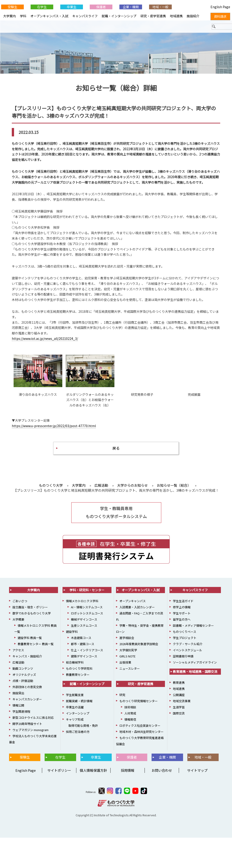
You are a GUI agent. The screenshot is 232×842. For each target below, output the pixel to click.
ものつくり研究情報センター (138, 705)
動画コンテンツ (22, 673)
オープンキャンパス (132, 605)
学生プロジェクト (184, 642)
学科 (23, 16)
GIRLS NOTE (127, 660)
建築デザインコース (84, 660)
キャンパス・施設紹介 (27, 660)
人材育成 (130, 717)
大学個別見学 (128, 654)
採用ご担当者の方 (77, 736)
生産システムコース (84, 630)
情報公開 (18, 709)
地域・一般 (160, 7)
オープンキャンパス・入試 (49, 16)
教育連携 (179, 687)
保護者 (101, 7)
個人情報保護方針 (93, 774)
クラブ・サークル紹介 (187, 648)
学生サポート (182, 617)
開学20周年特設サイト (27, 728)
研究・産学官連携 (153, 16)
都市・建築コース (82, 648)
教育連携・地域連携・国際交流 (195, 676)
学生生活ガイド (183, 605)
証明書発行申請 (183, 660)
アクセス (18, 654)
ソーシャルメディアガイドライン (195, 666)
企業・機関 (131, 7)
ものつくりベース (184, 636)
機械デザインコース (84, 623)
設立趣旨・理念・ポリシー (30, 611)
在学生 (42, 7)
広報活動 (18, 666)
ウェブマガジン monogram (30, 734)
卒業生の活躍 (75, 711)
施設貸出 (18, 697)
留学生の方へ (182, 623)
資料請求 (220, 16)
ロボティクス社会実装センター (139, 730)
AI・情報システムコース (87, 611)
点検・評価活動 (22, 685)
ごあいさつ (19, 605)
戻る (116, 451)
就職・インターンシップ (119, 16)
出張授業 (125, 666)
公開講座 (179, 699)
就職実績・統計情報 (79, 705)
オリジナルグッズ (24, 679)
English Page (25, 774)
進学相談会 (126, 642)
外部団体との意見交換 (27, 691)
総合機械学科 (75, 666)
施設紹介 (193, 16)
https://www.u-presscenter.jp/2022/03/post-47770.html (54, 428)
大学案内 (9, 16)
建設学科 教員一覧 (30, 642)
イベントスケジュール (187, 654)
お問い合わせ (162, 774)
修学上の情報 (182, 611)
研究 (122, 699)
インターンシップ (77, 717)
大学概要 (18, 623)
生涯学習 (179, 711)
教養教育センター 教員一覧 (36, 648)
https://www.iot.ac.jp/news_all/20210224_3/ (45, 340)
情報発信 (130, 724)
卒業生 (71, 7)
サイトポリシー (59, 774)
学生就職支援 (75, 699)
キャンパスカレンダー (27, 703)
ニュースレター (129, 673)
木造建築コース (81, 642)
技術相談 (130, 711)
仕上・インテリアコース (87, 654)
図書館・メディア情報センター (193, 630)
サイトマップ (197, 774)
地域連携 (176, 16)
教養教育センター (77, 679)
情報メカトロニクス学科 (82, 605)
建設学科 (72, 636)
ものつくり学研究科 (79, 673)
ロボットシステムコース (87, 617)
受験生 (12, 7)
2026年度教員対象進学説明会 (138, 648)
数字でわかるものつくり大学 (31, 617)
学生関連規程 (21, 716)
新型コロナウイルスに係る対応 (33, 722)
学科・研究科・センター (87, 594)
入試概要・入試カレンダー (137, 611)
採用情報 (127, 774)
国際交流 (179, 717)
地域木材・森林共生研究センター (141, 736)
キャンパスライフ (85, 16)
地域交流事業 (182, 705)
